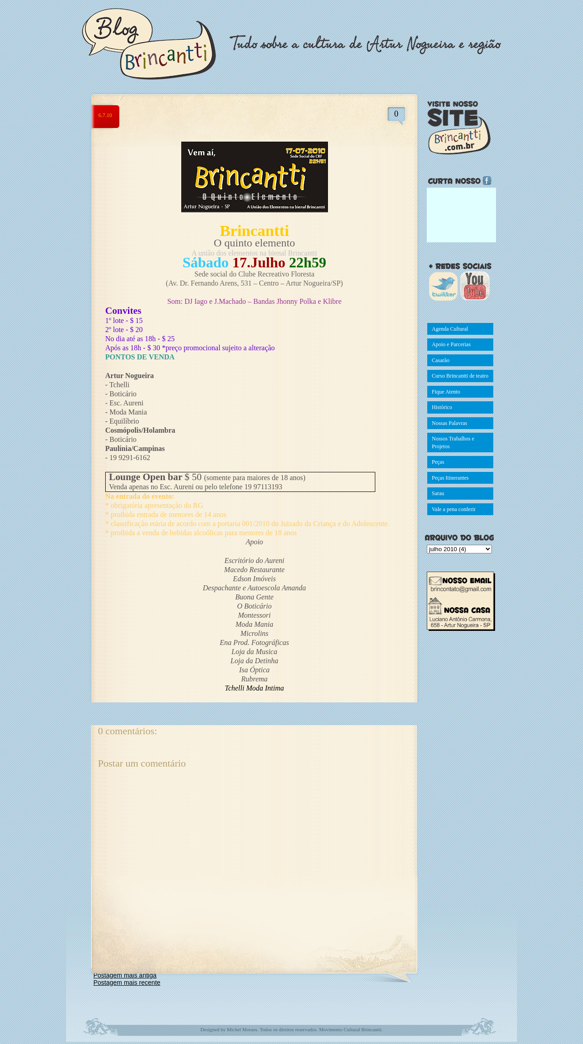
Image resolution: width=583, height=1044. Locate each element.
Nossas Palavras (449, 423)
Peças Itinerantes (450, 478)
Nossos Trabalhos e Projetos (453, 442)
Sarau (438, 493)
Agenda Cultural (450, 329)
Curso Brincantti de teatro (460, 376)
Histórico (442, 407)
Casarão (441, 360)
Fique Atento (446, 392)
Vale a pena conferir (454, 509)
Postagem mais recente (126, 982)
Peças (438, 462)
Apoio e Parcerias (451, 344)
